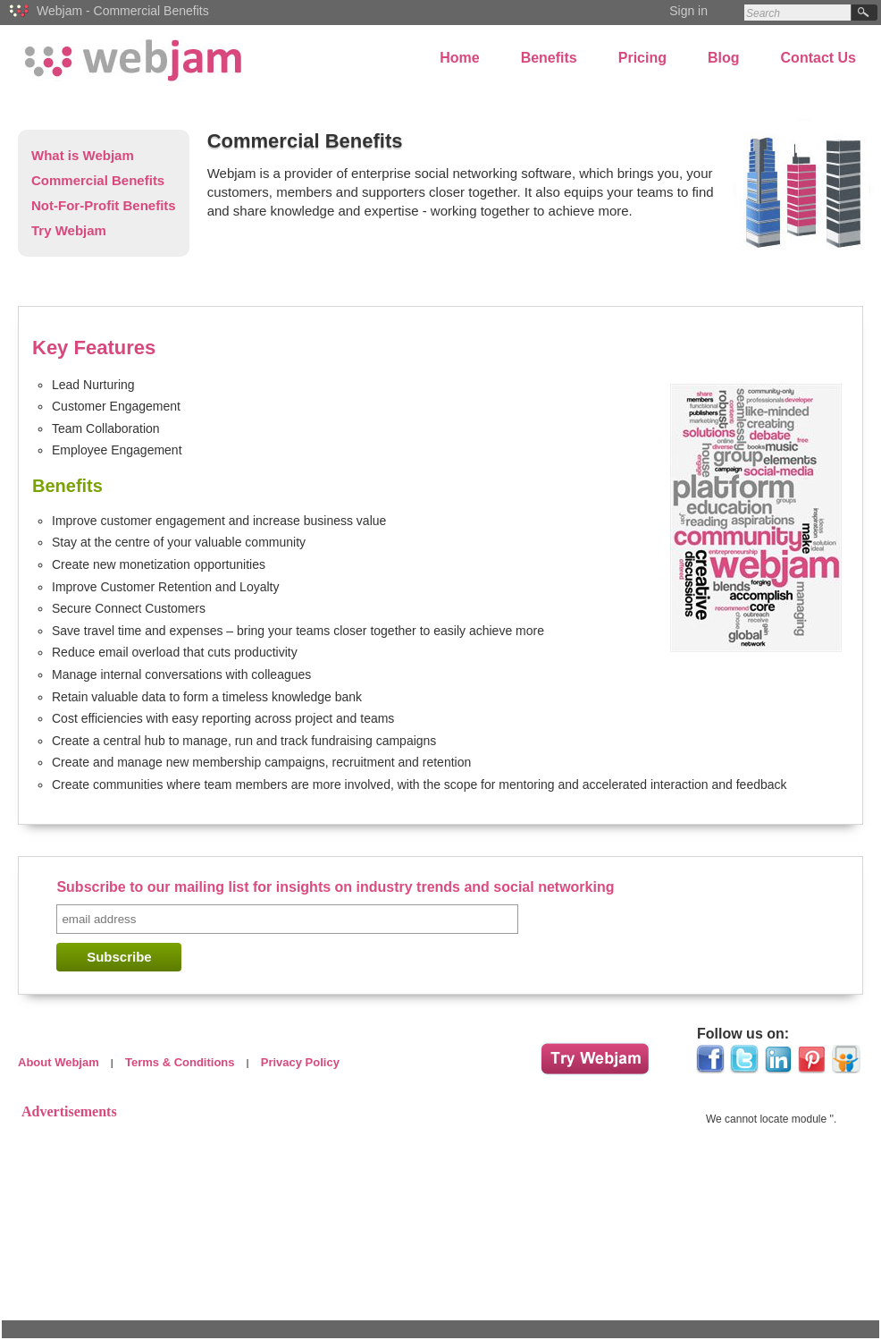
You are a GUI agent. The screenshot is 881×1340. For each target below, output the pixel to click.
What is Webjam (82, 155)
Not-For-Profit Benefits (103, 205)
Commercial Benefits (97, 180)
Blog (724, 57)
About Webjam (58, 1062)
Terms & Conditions (180, 1062)
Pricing (642, 57)
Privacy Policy (300, 1062)
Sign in (688, 11)
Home (459, 57)
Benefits (549, 57)
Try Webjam (68, 230)
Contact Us (818, 57)
